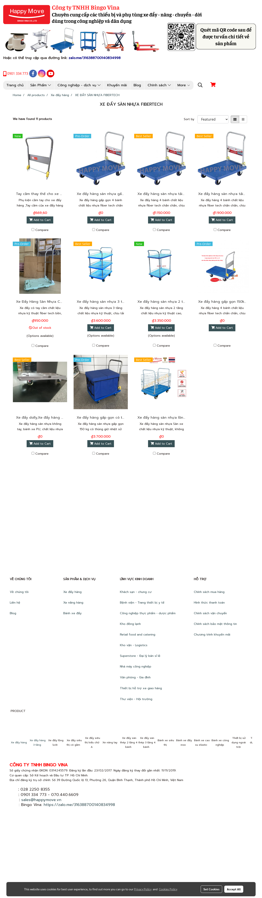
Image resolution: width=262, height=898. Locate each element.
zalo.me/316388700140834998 (95, 58)
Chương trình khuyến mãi (212, 634)
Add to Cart (40, 220)
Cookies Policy (168, 889)
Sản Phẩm (40, 85)
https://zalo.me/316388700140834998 (79, 805)
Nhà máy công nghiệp (135, 666)
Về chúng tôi (19, 592)
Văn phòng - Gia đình (136, 677)
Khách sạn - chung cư (136, 592)
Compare (42, 230)
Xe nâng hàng (73, 602)
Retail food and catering (137, 634)
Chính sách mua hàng (210, 592)
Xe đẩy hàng (72, 592)
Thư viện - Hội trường (136, 699)
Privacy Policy (142, 889)
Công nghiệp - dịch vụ (79, 85)
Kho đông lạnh (131, 624)
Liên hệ (15, 602)
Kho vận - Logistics (133, 645)
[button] (200, 85)
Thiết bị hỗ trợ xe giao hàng (141, 688)
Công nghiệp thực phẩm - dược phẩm (148, 613)
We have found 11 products (32, 119)
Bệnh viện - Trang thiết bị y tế (143, 602)
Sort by (190, 119)
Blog (137, 85)
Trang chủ (15, 85)
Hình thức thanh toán (209, 602)
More (183, 85)
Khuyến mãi (117, 85)
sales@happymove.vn (41, 800)
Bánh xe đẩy (73, 613)
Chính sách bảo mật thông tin (215, 624)
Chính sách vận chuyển (211, 613)
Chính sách (159, 85)
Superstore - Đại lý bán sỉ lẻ (140, 656)
